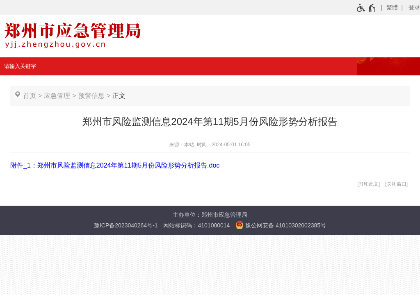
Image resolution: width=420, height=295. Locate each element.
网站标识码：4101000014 (196, 225)
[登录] (409, 7)
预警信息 (91, 95)
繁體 (392, 7)
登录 (414, 7)
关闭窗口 (396, 184)
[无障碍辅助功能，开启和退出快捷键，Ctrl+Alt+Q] (366, 8)
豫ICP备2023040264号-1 (126, 225)
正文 (119, 95)
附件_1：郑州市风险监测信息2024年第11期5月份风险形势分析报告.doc (114, 165)
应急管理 (57, 95)
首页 (29, 95)
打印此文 (369, 184)
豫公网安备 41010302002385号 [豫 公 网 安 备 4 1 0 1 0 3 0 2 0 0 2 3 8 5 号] (280, 225)
